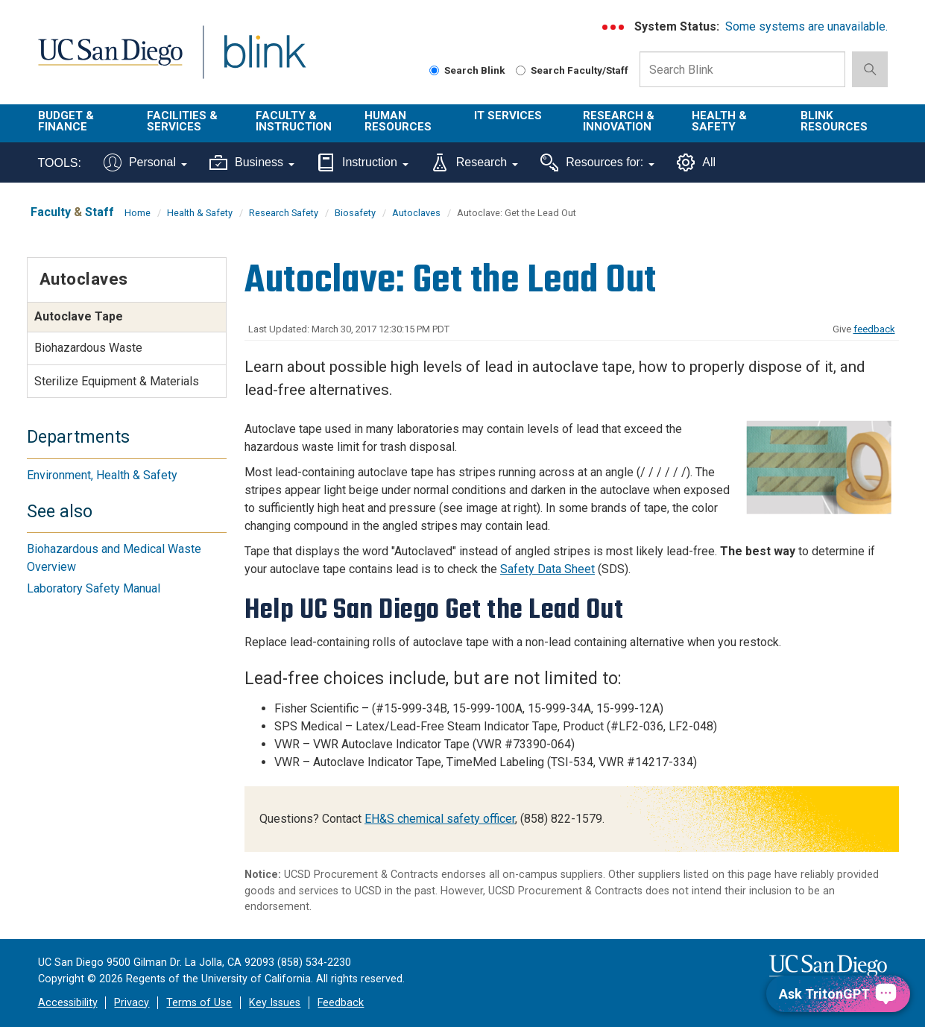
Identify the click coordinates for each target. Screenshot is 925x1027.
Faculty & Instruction (294, 121)
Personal (145, 162)
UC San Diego (110, 61)
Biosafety (355, 212)
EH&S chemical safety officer (439, 819)
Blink (264, 61)
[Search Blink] (434, 70)
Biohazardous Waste (88, 348)
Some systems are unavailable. (806, 26)
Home (137, 212)
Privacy (131, 1002)
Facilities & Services (182, 121)
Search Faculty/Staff (572, 70)
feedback (874, 329)
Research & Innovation (618, 121)
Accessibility (68, 1002)
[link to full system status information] (614, 27)
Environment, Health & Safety (102, 475)
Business (251, 162)
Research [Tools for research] (474, 162)
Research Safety (283, 212)
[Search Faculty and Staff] (520, 70)
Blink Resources (834, 121)
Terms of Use (199, 1002)
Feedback (341, 1002)
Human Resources (398, 121)
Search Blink (467, 70)
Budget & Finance (66, 121)
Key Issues (274, 1002)
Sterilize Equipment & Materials (116, 381)
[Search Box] (742, 69)
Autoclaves (416, 212)
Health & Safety (719, 121)
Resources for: (597, 162)
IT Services (508, 115)
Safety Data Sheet (547, 569)
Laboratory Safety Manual (93, 588)
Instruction (362, 162)
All (696, 162)
